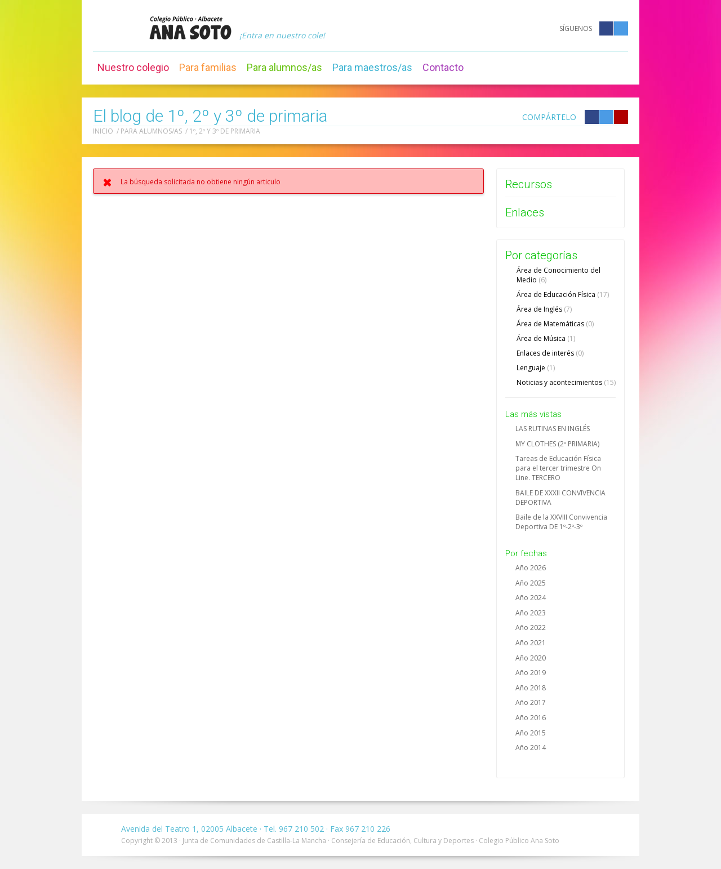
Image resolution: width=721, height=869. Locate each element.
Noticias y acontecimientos (566, 382)
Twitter (621, 28)
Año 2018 (530, 688)
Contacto (443, 67)
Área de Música (546, 338)
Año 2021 (530, 643)
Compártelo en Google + (621, 117)
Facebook (606, 28)
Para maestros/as (372, 67)
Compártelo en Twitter (606, 117)
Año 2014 (530, 747)
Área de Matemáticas (555, 324)
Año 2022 (530, 627)
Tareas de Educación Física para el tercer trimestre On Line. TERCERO (558, 468)
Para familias (208, 67)
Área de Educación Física (563, 294)
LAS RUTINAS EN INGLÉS (552, 428)
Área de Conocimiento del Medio (558, 275)
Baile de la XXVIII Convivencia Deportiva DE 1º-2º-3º (561, 521)
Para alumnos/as (284, 67)
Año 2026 (530, 568)
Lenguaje (536, 368)
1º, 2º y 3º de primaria (224, 131)
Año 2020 (530, 658)
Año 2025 (530, 583)
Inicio (103, 131)
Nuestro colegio (133, 67)
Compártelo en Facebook (592, 117)
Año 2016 (530, 717)
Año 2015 (530, 733)
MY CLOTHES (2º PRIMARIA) (557, 444)
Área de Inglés (544, 309)
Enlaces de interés (550, 353)
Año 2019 (530, 672)
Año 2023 (530, 613)
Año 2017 (530, 702)
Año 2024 (530, 597)
